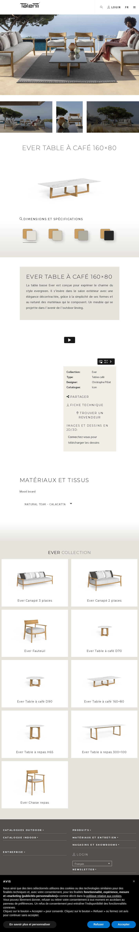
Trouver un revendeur (90, 392)
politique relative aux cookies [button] (103, 896)
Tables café (98, 354)
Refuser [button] (99, 924)
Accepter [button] (124, 924)
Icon (94, 364)
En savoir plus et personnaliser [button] (29, 924)
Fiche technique (85, 382)
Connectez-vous (79, 414)
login (80, 857)
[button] (127, 7)
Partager (77, 374)
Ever (94, 349)
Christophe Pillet (101, 359)
